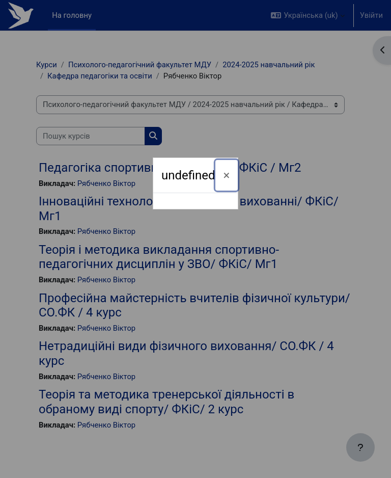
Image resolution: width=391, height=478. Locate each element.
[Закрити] (226, 175)
